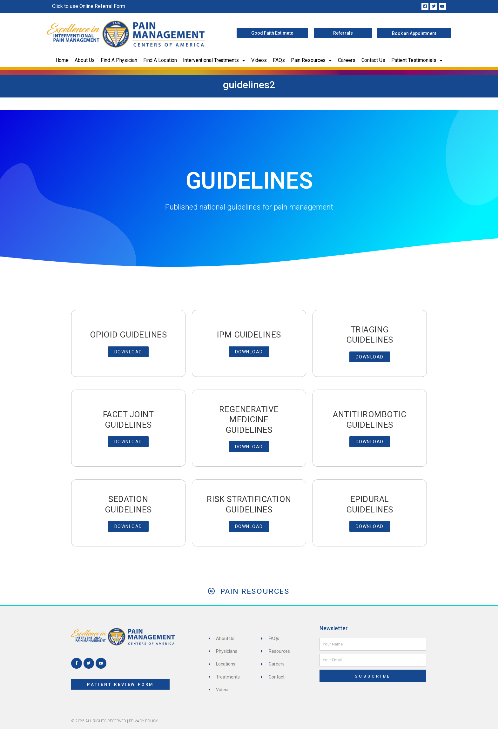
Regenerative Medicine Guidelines (249, 420)
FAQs (279, 60)
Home (62, 60)
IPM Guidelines (249, 334)
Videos (259, 60)
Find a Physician (119, 60)
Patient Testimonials (417, 60)
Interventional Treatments (214, 60)
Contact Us (373, 60)
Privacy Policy (143, 721)
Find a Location (160, 60)
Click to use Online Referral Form (88, 6)
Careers (346, 60)
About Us (85, 60)
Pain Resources (311, 60)
